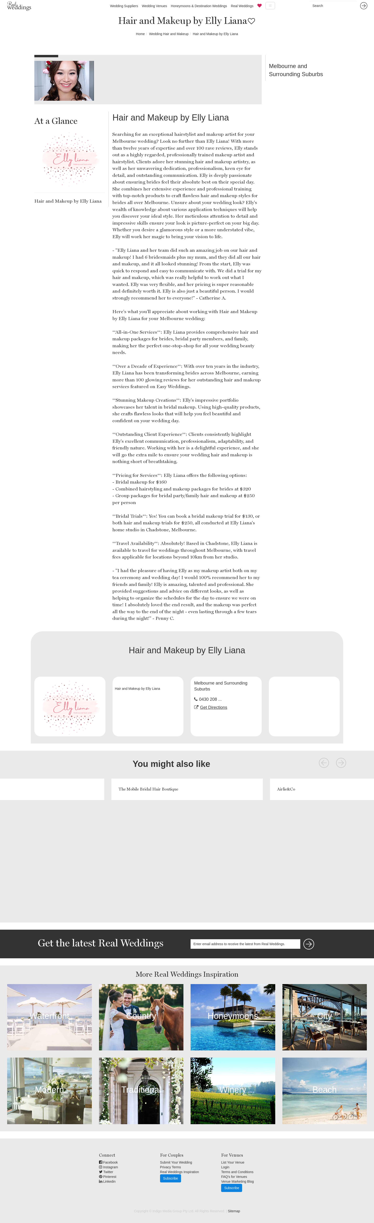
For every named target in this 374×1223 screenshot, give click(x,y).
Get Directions (213, 707)
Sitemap (234, 1211)
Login (225, 1167)
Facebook (108, 1162)
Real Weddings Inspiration (179, 1172)
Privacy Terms (170, 1167)
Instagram (108, 1167)
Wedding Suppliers (124, 6)
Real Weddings (242, 6)
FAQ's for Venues (234, 1177)
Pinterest (107, 1177)
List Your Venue (232, 1162)
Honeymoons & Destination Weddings (199, 6)
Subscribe (170, 1178)
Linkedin (107, 1181)
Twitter (106, 1172)
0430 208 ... (210, 699)
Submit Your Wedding (176, 1162)
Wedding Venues (154, 6)
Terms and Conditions (237, 1172)
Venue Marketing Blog (237, 1181)
